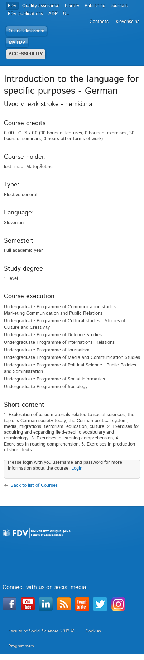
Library (72, 6)
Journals (119, 6)
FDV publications (25, 13)
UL (66, 13)
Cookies (93, 631)
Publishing (95, 6)
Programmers (21, 646)
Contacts (99, 21)
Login (76, 468)
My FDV (17, 42)
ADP (53, 13)
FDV (12, 6)
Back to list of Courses (34, 485)
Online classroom (26, 31)
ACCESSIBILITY (26, 54)
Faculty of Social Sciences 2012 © (41, 631)
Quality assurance (40, 6)
